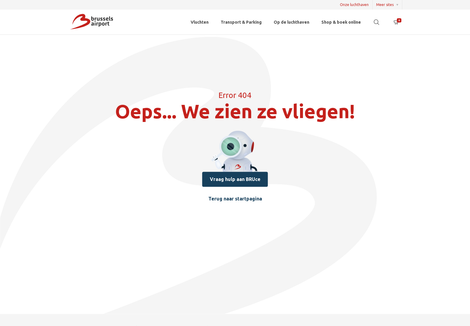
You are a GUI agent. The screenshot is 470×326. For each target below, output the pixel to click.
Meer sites (385, 5)
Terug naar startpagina (235, 199)
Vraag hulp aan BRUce (235, 179)
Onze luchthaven (354, 5)
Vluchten (200, 22)
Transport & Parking (241, 22)
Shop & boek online (341, 22)
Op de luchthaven (291, 22)
